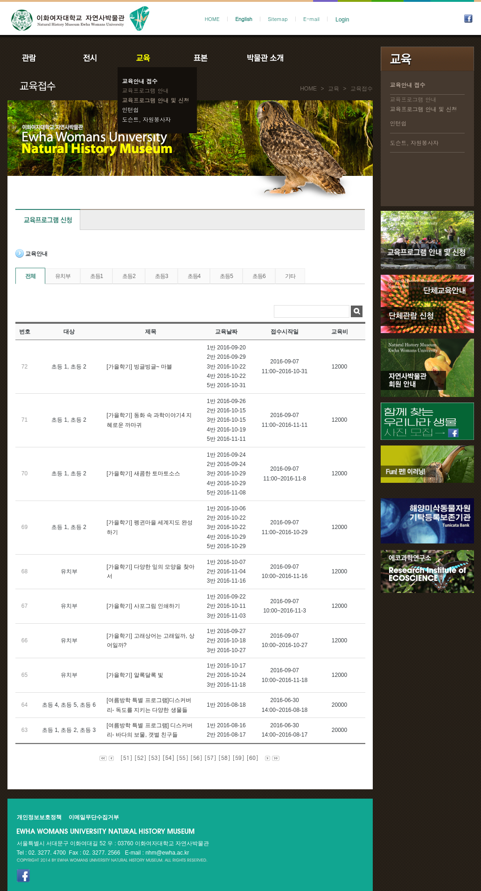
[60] (252, 757)
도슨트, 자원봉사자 (146, 119)
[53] (154, 757)
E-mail (311, 18)
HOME (212, 18)
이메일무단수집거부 (94, 817)
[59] (238, 757)
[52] (140, 757)
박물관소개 (264, 58)
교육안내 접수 (140, 81)
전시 (90, 58)
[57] (210, 757)
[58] (224, 757)
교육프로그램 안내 (145, 90)
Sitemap (277, 18)
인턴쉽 (130, 109)
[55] (182, 757)
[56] (196, 757)
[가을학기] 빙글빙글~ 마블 (139, 366)
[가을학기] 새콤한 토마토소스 (143, 473)
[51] (126, 757)
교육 (145, 58)
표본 (200, 58)
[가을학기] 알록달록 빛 (135, 675)
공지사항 (328, 58)
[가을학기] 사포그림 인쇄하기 (143, 606)
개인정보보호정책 (39, 817)
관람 (35, 58)
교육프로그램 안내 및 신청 (155, 100)
